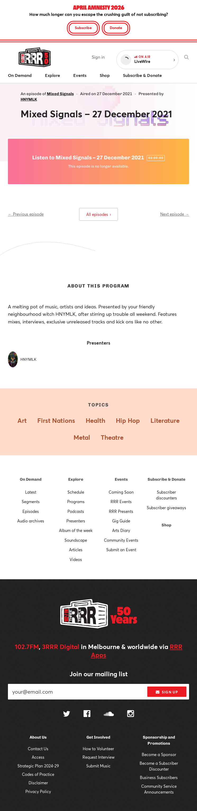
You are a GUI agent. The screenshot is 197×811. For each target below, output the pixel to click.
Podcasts (75, 511)
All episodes (98, 214)
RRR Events (121, 501)
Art (22, 420)
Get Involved (98, 737)
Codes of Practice (38, 774)
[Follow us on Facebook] (87, 714)
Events (121, 479)
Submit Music (98, 765)
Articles (76, 549)
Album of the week (76, 530)
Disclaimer (38, 782)
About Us (38, 737)
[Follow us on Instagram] (130, 714)
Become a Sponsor (159, 754)
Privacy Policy (38, 791)
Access (38, 757)
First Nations (56, 420)
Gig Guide (121, 520)
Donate (116, 27)
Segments (31, 501)
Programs (76, 501)
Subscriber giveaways (166, 507)
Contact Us (38, 748)
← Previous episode (26, 214)
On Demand (31, 479)
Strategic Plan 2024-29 (38, 765)
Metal (82, 437)
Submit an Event (121, 549)
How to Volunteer (98, 748)
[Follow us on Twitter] (66, 714)
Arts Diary (121, 530)
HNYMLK (29, 99)
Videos (76, 559)
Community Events (121, 540)
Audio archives (30, 520)
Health (95, 420)
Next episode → (174, 214)
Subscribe (83, 27)
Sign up (167, 692)
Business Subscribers (159, 777)
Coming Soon (121, 492)
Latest (30, 492)
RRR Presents (121, 511)
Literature (165, 420)
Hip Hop (128, 420)
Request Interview (98, 757)
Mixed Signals (60, 93)
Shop (166, 525)
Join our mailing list (99, 674)
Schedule (75, 492)
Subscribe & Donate (166, 479)
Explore (75, 479)
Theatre (112, 437)
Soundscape (76, 540)
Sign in (98, 57)
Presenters (75, 520)
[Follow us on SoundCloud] (109, 714)
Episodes (30, 511)
